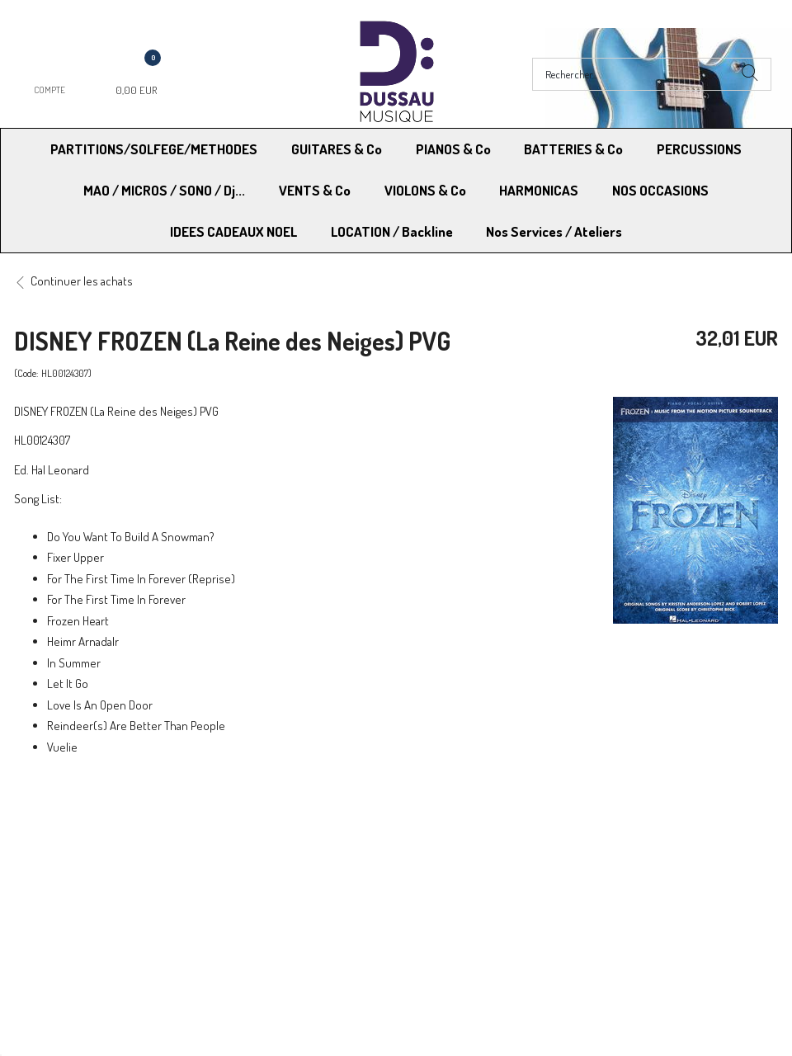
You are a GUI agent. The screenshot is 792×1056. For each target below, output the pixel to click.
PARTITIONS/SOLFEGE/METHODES (153, 149)
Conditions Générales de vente (477, 843)
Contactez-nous (254, 885)
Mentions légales (627, 843)
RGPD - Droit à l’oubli (78, 885)
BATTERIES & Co (573, 149)
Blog (596, 885)
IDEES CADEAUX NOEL (233, 231)
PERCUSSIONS (699, 149)
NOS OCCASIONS (660, 190)
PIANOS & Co (453, 149)
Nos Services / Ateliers (554, 231)
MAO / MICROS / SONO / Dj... (164, 190)
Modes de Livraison (77, 843)
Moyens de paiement (266, 843)
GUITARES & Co (336, 149)
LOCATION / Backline (392, 231)
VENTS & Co (315, 190)
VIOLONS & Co (425, 190)
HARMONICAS (538, 190)
